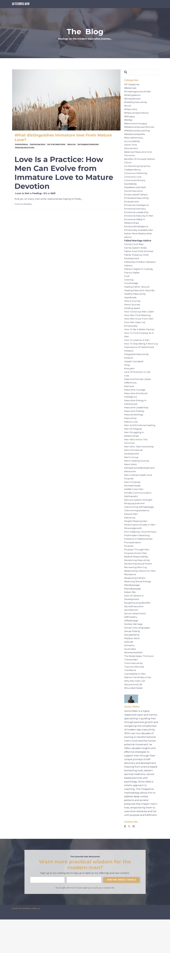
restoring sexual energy (138, 608)
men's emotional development (134, 473)
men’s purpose (132, 504)
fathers (128, 274)
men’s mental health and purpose (138, 499)
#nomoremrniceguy (136, 125)
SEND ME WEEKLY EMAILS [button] (121, 913)
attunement (131, 151)
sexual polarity (132, 660)
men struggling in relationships (88, 145)
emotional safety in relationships (135, 227)
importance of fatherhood (139, 363)
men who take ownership (139, 467)
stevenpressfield (133, 682)
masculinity (130, 437)
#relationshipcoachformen (140, 129)
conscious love (133, 181)
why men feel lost (135, 712)
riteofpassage (132, 612)
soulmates (130, 678)
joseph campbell (134, 378)
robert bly (130, 619)
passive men (131, 537)
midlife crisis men (134, 511)
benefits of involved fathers (140, 162)
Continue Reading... (23, 205)
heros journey (132, 315)
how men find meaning (138, 326)
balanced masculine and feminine (138, 157)
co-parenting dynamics (138, 170)
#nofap (128, 121)
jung (127, 381)
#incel (127, 107)
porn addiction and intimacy (141, 556)
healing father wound (137, 296)
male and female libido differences (138, 398)
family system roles (136, 255)
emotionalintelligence (137, 233)
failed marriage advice (37, 145)
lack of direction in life (138, 389)
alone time (130, 147)
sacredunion (131, 638)
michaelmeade (132, 508)
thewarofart (131, 690)
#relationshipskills (135, 136)
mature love (71, 145)
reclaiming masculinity (137, 586)
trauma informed (134, 697)
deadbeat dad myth (136, 192)
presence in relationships (139, 563)
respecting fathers (135, 604)
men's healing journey (137, 482)
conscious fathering (136, 177)
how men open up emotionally (135, 335)
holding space (132, 318)
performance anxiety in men (140, 549)
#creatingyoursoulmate (138, 92)
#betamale (130, 88)
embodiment (132, 207)
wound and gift (133, 716)
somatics (129, 675)
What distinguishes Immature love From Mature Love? (58, 138)
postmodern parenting (137, 560)
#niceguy (129, 118)
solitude (129, 671)
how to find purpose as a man (139, 346)
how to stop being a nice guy (139, 357)
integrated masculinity (137, 370)
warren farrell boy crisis (138, 708)
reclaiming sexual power (139, 589)
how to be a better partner (56, 145)
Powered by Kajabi (150, 947)
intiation (129, 374)
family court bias (134, 251)
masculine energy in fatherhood (135, 421)
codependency (132, 173)
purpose (129, 571)
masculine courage (135, 407)
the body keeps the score (139, 686)
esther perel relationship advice (139, 242)
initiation (129, 367)
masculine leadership (136, 426)
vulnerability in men (135, 704)
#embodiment (132, 99)
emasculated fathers (136, 199)
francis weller (132, 281)
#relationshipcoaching (137, 133)
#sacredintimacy (134, 140)
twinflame (130, 701)
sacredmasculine (134, 634)
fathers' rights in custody (139, 277)
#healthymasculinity (136, 103)
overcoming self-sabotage (139, 530)
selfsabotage (131, 649)
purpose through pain (137, 575)
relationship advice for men (24, 148)
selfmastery (131, 645)
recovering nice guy (136, 593)
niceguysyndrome (134, 526)
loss (126, 393)
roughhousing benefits (137, 630)
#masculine (131, 110)
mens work (130, 485)
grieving (129, 289)
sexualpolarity (132, 664)
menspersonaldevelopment (140, 489)
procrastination (133, 567)
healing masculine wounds (139, 300)
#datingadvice (132, 95)
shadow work (132, 667)
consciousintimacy (135, 185)
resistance (130, 601)
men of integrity (133, 448)
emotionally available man (139, 237)
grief (127, 285)
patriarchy (130, 541)
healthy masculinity (135, 303)
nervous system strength (139, 523)
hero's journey (132, 311)
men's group (131, 478)
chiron (128, 166)
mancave (129, 404)
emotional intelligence (137, 211)
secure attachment (135, 641)
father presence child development (137, 265)
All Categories (132, 84)
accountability (132, 144)
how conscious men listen (139, 322)
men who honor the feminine (136, 461)
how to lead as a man (137, 352)
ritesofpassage (133, 615)
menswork (130, 493)
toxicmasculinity (134, 693)
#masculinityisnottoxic (137, 114)
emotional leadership (136, 218)
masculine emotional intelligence (136, 413)
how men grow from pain (139, 329)
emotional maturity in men (139, 222)
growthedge (131, 292)
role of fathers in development (134, 625)
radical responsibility (136, 582)
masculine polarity (134, 430)
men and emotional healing (140, 445)
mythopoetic (131, 519)
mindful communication (138, 515)
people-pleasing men (136, 545)
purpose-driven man (136, 578)
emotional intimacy (21, 145)
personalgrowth (133, 552)
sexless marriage (133, 653)
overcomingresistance (137, 534)
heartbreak (130, 307)
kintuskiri (130, 385)
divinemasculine (134, 196)
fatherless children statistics (141, 270)
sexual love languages (137, 656)
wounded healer (133, 719)
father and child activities (139, 259)
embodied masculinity (137, 203)
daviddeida (130, 188)
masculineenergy (134, 433)
